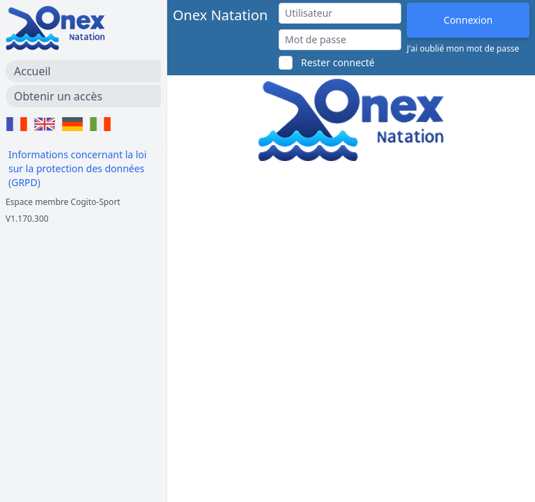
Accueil (32, 71)
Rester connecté (338, 62)
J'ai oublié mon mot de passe (463, 48)
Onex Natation (220, 15)
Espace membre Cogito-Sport (63, 202)
